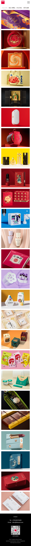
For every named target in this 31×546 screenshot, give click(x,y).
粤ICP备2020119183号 (15, 542)
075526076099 (17, 520)
